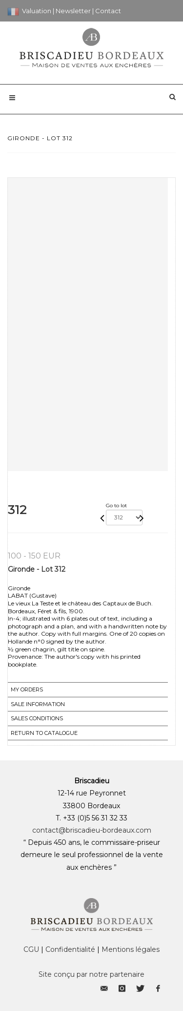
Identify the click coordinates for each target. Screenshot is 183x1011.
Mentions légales (131, 949)
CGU (31, 949)
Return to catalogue (44, 733)
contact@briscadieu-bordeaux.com (91, 830)
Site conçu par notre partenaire (91, 974)
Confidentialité (70, 949)
